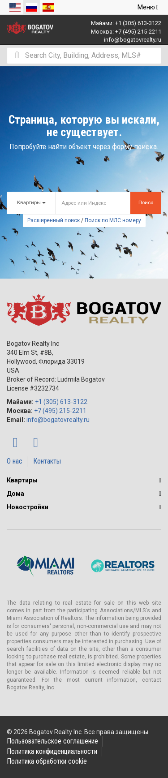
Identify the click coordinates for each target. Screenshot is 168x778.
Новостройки (27, 507)
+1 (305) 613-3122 (138, 23)
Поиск (145, 203)
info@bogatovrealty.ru (132, 39)
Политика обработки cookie (47, 761)
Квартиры (22, 480)
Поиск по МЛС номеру (113, 220)
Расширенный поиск (53, 220)
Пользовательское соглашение (52, 741)
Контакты (47, 461)
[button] (160, 480)
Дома (15, 493)
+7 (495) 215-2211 (138, 31)
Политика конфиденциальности (52, 751)
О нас (14, 461)
